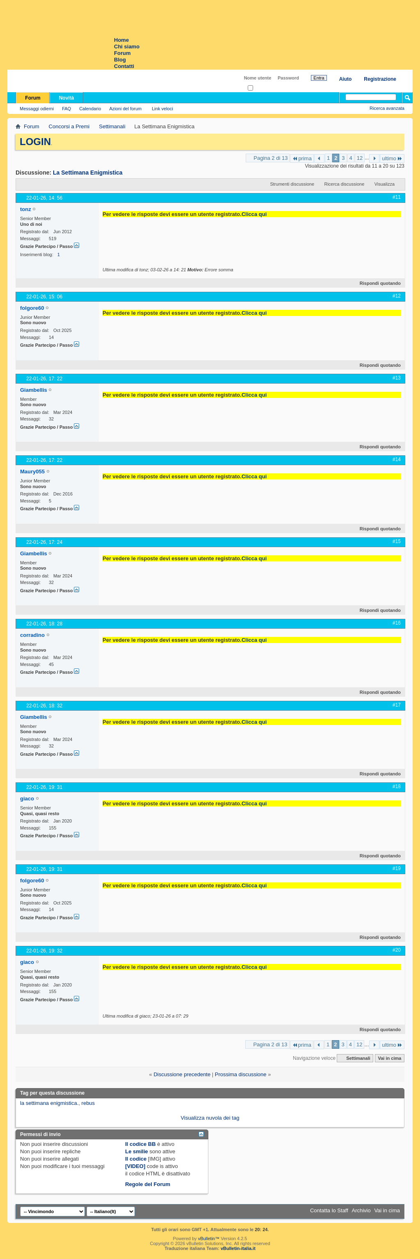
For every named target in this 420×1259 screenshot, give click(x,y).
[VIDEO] (135, 1166)
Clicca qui (254, 214)
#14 (397, 459)
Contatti (124, 66)
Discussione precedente (181, 1074)
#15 (397, 541)
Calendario (90, 108)
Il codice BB (140, 1144)
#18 (397, 786)
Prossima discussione (241, 1074)
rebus (88, 1103)
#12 (397, 296)
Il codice (135, 1159)
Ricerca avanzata (387, 108)
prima (302, 158)
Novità (66, 98)
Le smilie (136, 1151)
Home (121, 40)
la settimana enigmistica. (49, 1103)
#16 (397, 623)
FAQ (66, 108)
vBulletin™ (209, 1238)
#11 (397, 197)
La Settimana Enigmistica (88, 172)
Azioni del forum (125, 108)
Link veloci (162, 108)
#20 (397, 950)
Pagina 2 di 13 (270, 158)
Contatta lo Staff (329, 1210)
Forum (122, 53)
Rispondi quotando (377, 283)
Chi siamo (126, 46)
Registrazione (380, 79)
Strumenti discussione (292, 184)
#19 (397, 868)
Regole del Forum (147, 1184)
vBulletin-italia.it (238, 1248)
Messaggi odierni (37, 108)
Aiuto (345, 79)
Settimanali (112, 126)
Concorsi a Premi (69, 126)
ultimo (392, 158)
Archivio (361, 1210)
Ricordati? (260, 88)
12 (360, 158)
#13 (397, 378)
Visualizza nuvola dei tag (210, 1118)
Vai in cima (389, 1058)
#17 (397, 705)
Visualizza (384, 184)
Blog (120, 60)
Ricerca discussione (344, 184)
